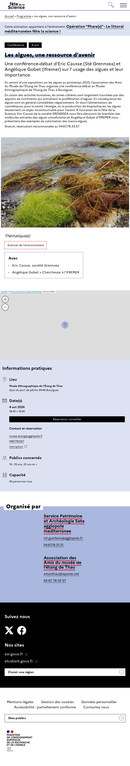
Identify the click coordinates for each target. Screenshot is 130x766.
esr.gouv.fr (14, 654)
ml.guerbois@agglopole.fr (63, 538)
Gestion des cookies (57, 702)
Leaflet (4, 291)
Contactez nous (96, 707)
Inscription (16, 446)
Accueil (9, 16)
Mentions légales (20, 702)
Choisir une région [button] (20, 672)
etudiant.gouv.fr (19, 661)
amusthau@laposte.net (61, 574)
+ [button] (5, 296)
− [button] (5, 304)
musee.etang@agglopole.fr (26, 436)
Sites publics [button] (16, 719)
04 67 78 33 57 (55, 580)
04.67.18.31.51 (54, 545)
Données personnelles (98, 702)
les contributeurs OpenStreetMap (26, 291)
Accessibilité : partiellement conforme (45, 707)
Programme (24, 16)
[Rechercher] (111, 5)
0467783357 (16, 441)
